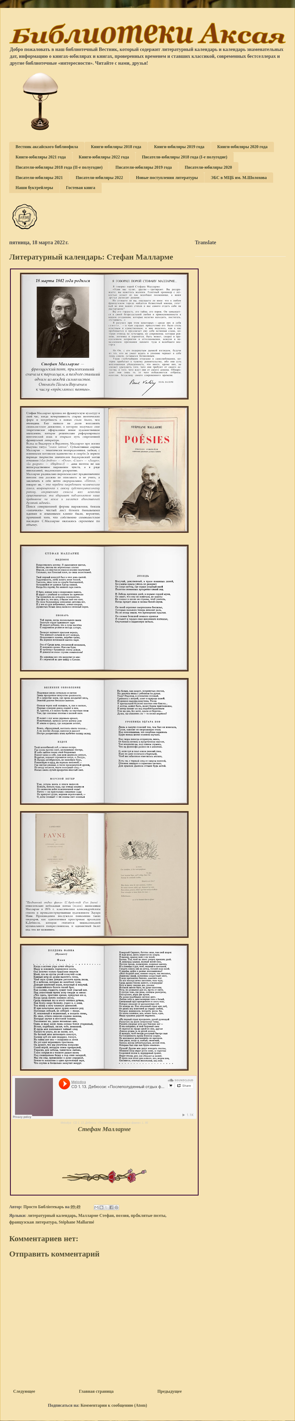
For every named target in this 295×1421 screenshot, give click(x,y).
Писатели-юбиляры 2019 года (143, 167)
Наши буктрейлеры (34, 187)
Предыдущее (169, 1391)
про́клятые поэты (148, 1215)
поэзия (122, 1215)
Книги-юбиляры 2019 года (179, 146)
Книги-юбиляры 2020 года (242, 146)
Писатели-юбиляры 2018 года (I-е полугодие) (184, 157)
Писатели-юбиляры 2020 (208, 167)
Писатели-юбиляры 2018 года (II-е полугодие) (59, 167)
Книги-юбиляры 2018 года (116, 146)
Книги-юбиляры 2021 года (41, 157)
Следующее (24, 1391)
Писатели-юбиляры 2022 (99, 177)
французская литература (33, 1222)
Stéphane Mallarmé (76, 1222)
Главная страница (96, 1391)
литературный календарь (51, 1215)
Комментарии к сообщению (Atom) (114, 1405)
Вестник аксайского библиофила (47, 146)
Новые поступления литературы (167, 177)
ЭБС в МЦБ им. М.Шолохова (239, 177)
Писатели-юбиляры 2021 (39, 177)
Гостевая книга (80, 187)
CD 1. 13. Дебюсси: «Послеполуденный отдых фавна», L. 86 (110, 1122)
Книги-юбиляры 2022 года (104, 157)
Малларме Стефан (96, 1215)
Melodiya (66, 1122)
